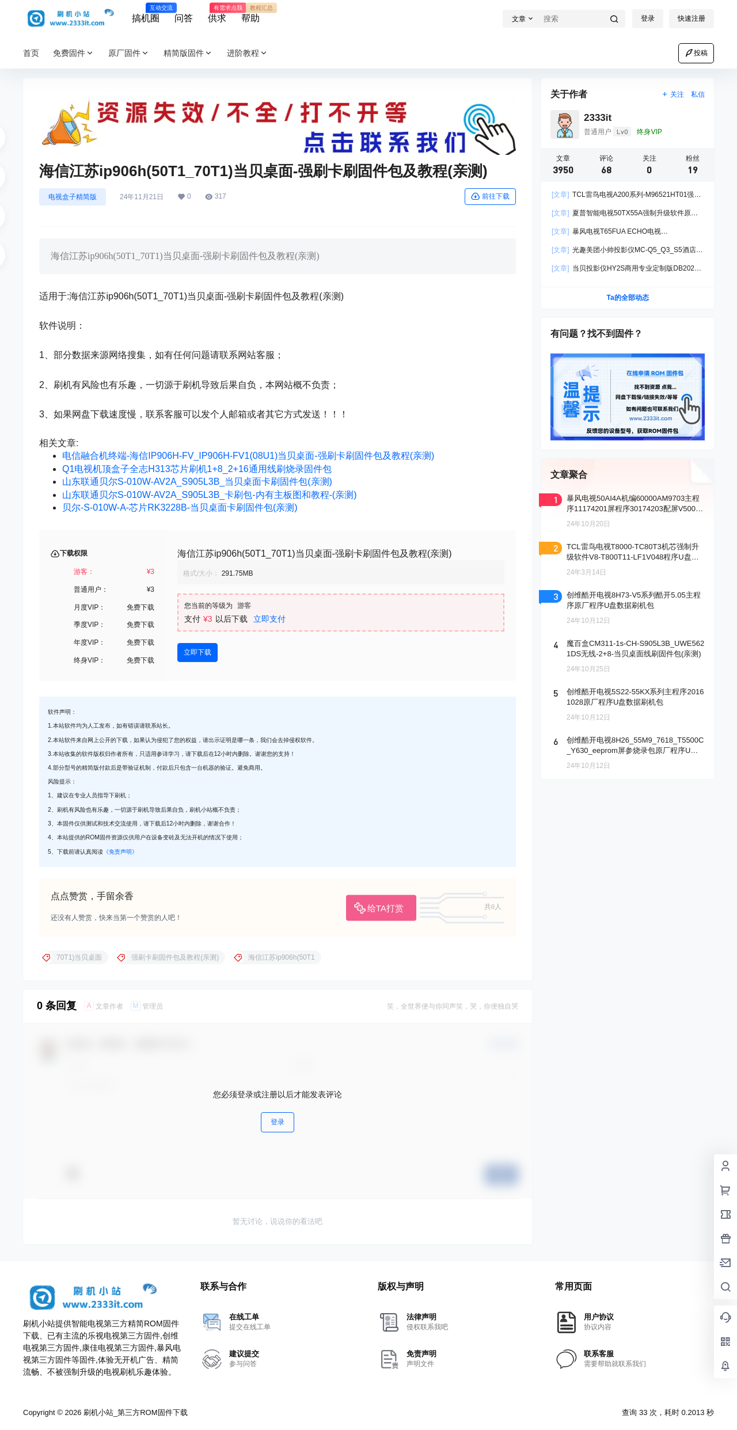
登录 (648, 18)
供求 (217, 13)
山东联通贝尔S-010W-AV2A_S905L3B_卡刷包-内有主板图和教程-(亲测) (209, 495)
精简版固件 (188, 53)
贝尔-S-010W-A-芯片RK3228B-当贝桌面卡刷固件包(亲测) (180, 507)
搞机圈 (145, 13)
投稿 (696, 53)
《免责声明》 (120, 852)
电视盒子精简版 (72, 197)
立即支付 (269, 618)
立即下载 (197, 652)
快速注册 (691, 18)
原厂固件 (129, 53)
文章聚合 (568, 475)
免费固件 (73, 53)
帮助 (250, 13)
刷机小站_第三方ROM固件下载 (134, 1412)
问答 (183, 18)
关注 (673, 94)
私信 (698, 94)
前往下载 (490, 196)
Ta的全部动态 (627, 298)
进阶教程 (247, 53)
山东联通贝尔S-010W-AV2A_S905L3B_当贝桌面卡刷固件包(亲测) (197, 481)
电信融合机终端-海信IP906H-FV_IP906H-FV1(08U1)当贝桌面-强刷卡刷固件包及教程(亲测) (248, 456)
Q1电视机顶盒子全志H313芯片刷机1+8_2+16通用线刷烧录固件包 (197, 469)
